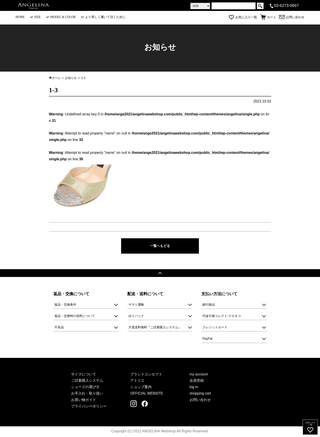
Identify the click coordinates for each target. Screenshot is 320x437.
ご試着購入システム (87, 381)
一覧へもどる (160, 246)
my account (199, 375)
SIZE (35, 17)
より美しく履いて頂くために (103, 17)
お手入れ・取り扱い (87, 394)
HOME (20, 17)
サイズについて (83, 375)
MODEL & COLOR (61, 17)
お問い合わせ (291, 17)
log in (194, 387)
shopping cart (200, 394)
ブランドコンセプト (146, 375)
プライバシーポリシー (89, 407)
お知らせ (71, 78)
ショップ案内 (141, 387)
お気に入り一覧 (243, 17)
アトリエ (137, 381)
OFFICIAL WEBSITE (146, 394)
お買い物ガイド (83, 400)
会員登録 (197, 381)
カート (268, 17)
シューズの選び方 (85, 387)
